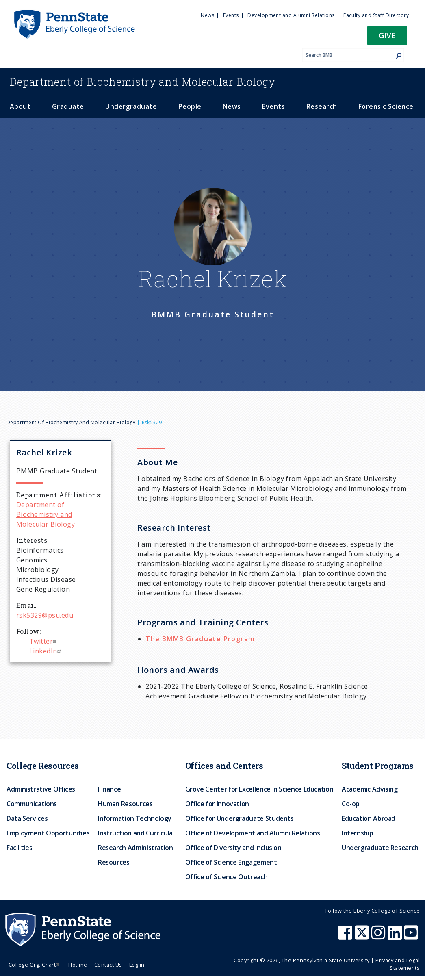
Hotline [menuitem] (77, 964)
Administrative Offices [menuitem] (41, 789)
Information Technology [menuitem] (134, 818)
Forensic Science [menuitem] (386, 106)
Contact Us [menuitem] (108, 964)
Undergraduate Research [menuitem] (380, 847)
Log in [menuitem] (137, 964)
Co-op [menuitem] (351, 803)
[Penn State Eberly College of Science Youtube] (412, 936)
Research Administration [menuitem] (135, 847)
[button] (387, 38)
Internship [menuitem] (357, 833)
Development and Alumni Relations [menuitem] (290, 15)
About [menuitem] (20, 106)
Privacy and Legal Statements (397, 964)
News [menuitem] (207, 15)
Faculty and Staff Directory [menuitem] (376, 15)
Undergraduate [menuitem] (131, 106)
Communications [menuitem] (32, 803)
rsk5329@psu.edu (44, 615)
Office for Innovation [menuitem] (217, 803)
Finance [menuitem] (109, 789)
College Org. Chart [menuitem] (35, 964)
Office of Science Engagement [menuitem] (231, 862)
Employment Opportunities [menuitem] (48, 833)
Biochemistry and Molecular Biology (142, 82)
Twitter (44, 641)
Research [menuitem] (321, 106)
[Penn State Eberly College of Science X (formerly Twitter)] (363, 936)
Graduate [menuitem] (68, 106)
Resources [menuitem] (114, 862)
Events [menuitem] (231, 15)
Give (387, 35)
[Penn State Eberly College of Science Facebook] (346, 936)
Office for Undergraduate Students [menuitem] (239, 818)
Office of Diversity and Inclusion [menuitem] (233, 847)
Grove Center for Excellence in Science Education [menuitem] (259, 789)
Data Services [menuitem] (27, 818)
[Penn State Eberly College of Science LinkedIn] (396, 936)
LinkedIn (46, 650)
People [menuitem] (190, 106)
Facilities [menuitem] (19, 847)
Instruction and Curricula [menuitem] (135, 833)
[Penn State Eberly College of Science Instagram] (379, 936)
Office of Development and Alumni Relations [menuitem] (252, 833)
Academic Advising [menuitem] (370, 789)
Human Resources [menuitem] (125, 803)
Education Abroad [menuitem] (368, 818)
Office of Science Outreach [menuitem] (226, 876)
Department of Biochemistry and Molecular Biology (71, 422)
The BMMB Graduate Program (199, 638)
